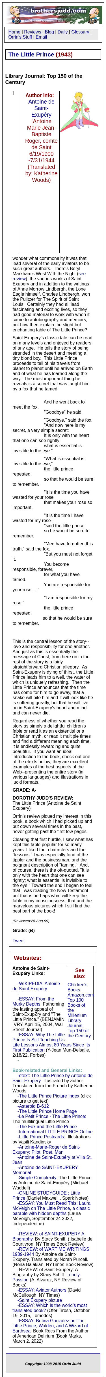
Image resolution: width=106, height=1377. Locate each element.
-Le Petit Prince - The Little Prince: (52, 1116)
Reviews (32, 32)
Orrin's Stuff (20, 37)
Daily (63, 32)
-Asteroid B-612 (33, 1106)
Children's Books (78, 987)
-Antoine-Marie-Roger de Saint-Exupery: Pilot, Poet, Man (46, 1150)
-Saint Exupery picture (40, 1300)
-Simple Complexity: (38, 1177)
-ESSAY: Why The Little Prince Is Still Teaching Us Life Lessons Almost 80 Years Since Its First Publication (51, 1042)
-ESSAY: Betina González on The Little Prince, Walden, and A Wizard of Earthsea (50, 1325)
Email (41, 37)
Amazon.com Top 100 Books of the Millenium (81, 1005)
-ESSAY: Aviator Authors (42, 1290)
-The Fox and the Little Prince (47, 1126)
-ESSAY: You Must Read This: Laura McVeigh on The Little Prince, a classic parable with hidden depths (51, 1208)
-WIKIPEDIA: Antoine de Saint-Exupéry (36, 986)
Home (14, 32)
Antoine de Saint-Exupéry (41, 108)
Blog (49, 32)
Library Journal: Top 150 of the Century (79, 1028)
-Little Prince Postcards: (41, 1136)
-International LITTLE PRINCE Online (55, 1131)
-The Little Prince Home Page (47, 1111)
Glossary (80, 32)
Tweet (19, 940)
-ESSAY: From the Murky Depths (33, 1001)
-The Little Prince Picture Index (48, 1096)
